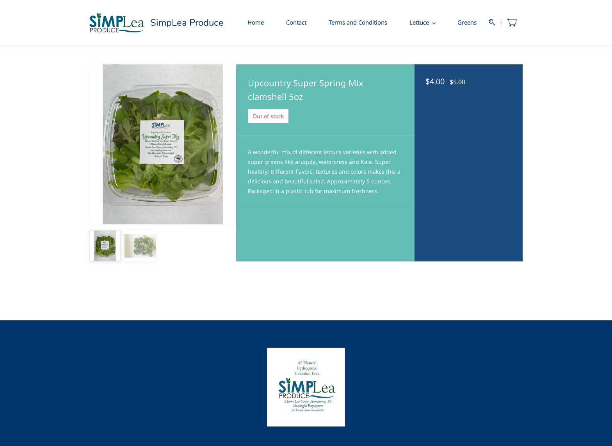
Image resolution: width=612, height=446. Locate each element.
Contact (296, 22)
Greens (467, 22)
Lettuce (422, 22)
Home (255, 22)
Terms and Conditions (358, 22)
